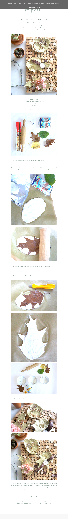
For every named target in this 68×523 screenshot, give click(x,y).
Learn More (32, 7)
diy (39, 22)
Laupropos (35, 520)
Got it (38, 7)
